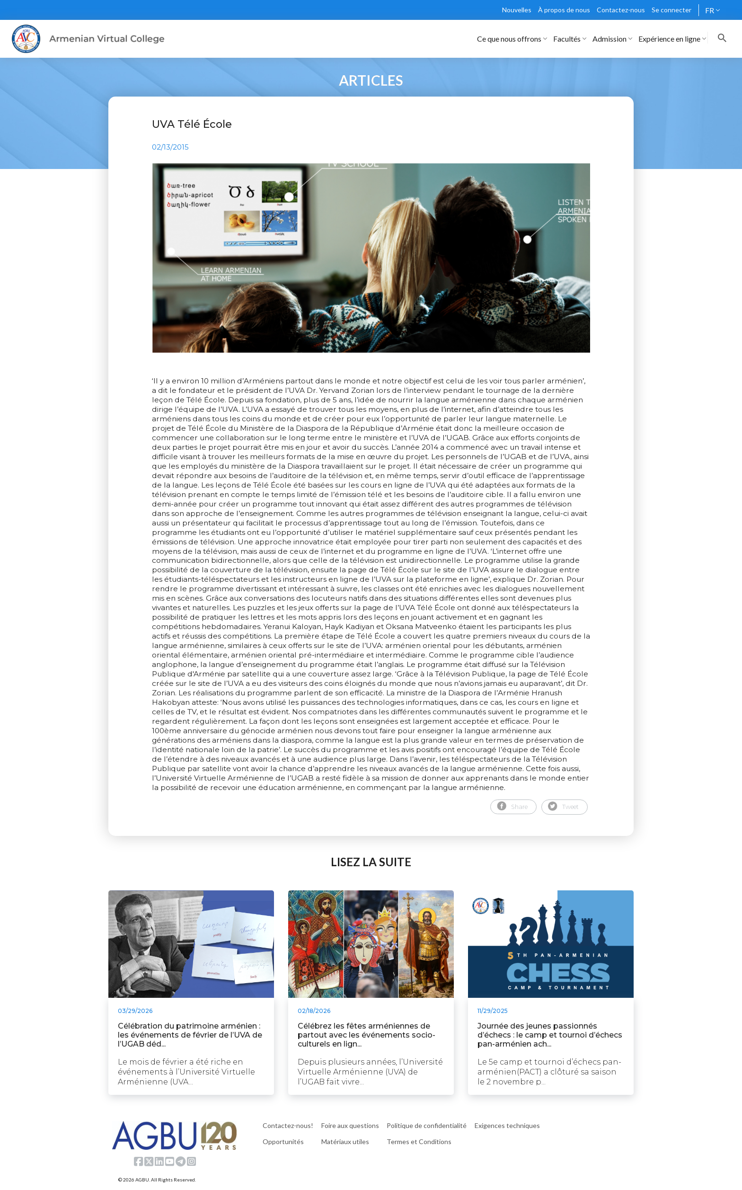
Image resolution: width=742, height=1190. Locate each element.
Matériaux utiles (345, 1141)
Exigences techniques (507, 1125)
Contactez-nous (621, 10)
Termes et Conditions (419, 1141)
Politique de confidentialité (427, 1125)
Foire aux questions (350, 1125)
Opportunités (283, 1141)
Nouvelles (516, 10)
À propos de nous (564, 10)
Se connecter (671, 10)
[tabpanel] (371, 258)
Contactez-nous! (288, 1125)
